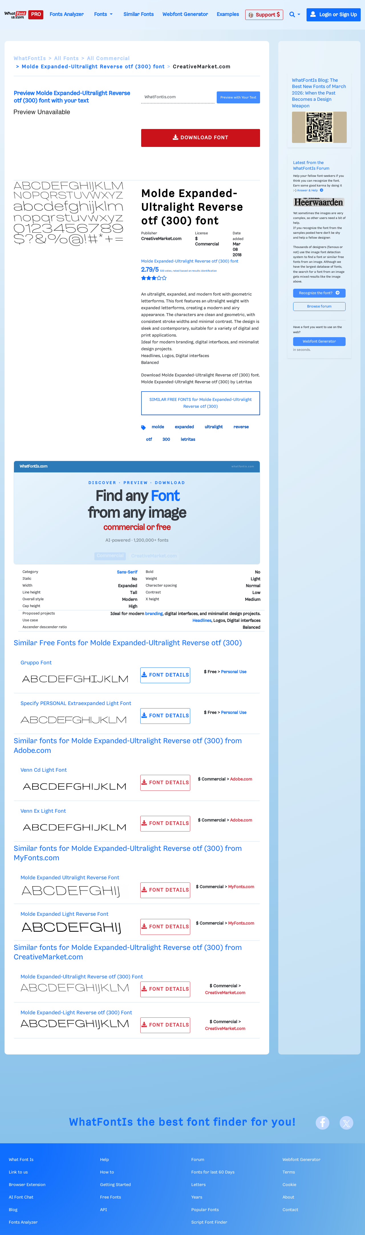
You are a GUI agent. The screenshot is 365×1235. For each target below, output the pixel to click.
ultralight (214, 427)
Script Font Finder (209, 1222)
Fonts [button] (101, 14)
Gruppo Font (36, 662)
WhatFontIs (30, 58)
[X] (346, 1123)
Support (264, 15)
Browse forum (319, 306)
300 (166, 439)
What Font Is (21, 1160)
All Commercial (108, 58)
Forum (197, 1160)
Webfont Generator (185, 14)
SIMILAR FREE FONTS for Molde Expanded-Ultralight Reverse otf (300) (200, 403)
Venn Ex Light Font (43, 811)
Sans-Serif (127, 572)
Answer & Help (310, 190)
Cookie (289, 1185)
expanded (184, 427)
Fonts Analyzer (67, 14)
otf (149, 439)
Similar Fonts (138, 14)
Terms (289, 1172)
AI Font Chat (21, 1197)
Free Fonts (110, 1197)
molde (158, 427)
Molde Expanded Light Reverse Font (64, 914)
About (288, 1197)
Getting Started (115, 1185)
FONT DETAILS (165, 675)
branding (154, 614)
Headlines (201, 620)
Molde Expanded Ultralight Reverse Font (70, 877)
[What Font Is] (15, 15)
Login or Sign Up (333, 14)
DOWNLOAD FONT (200, 137)
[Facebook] (322, 1123)
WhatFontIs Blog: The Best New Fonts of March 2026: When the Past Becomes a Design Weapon (319, 93)
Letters (198, 1185)
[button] (295, 15)
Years (196, 1197)
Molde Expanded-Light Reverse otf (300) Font (76, 1012)
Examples (228, 14)
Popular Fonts (205, 1210)
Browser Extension (27, 1185)
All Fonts (66, 58)
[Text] (177, 97)
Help (104, 1160)
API (103, 1210)
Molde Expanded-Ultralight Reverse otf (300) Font (82, 977)
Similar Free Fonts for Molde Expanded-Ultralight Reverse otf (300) (128, 643)
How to (107, 1172)
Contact (290, 1210)
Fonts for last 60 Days (212, 1172)
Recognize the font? (319, 293)
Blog (13, 1210)
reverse (241, 427)
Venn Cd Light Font (44, 770)
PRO (36, 14)
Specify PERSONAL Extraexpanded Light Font (76, 703)
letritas (188, 439)
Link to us (18, 1172)
